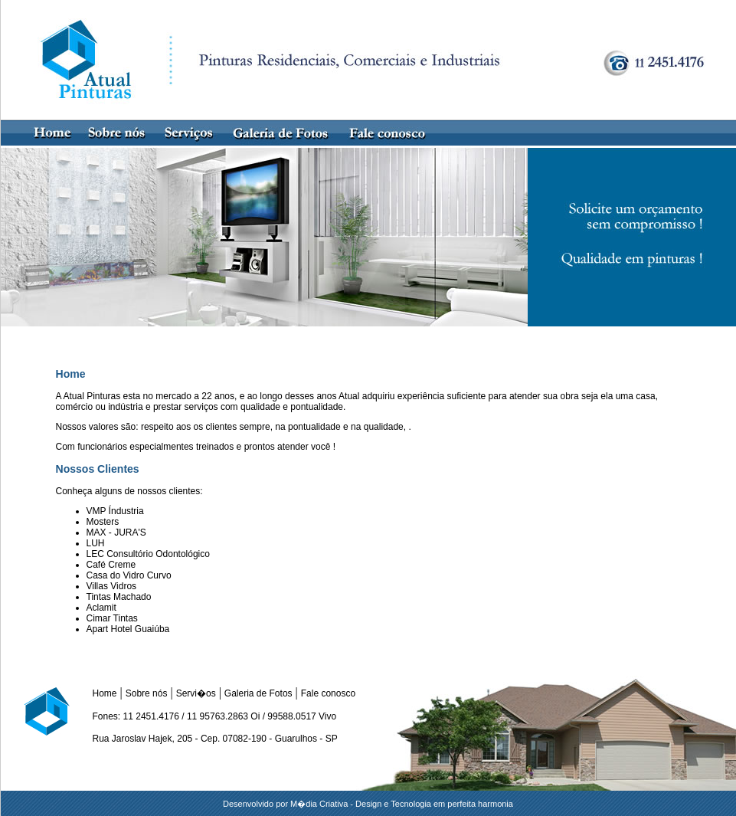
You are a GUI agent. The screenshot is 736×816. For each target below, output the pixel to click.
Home (105, 693)
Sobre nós (147, 693)
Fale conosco (328, 693)
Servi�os (196, 693)
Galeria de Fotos (258, 693)
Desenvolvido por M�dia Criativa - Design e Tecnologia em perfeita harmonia (368, 803)
